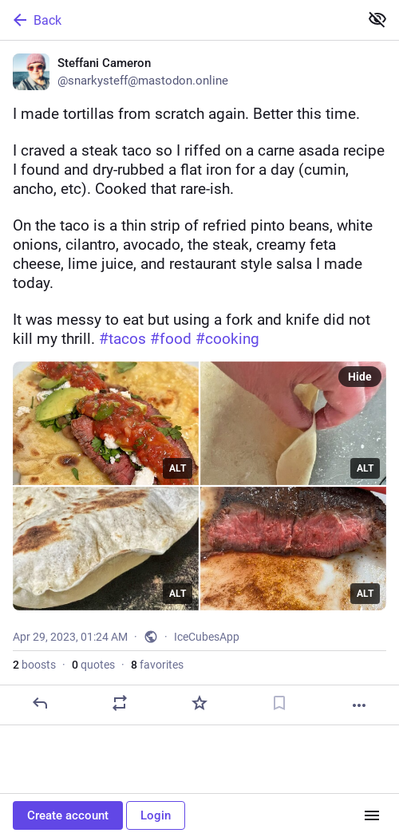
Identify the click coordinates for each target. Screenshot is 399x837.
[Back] (178, 20)
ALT (177, 468)
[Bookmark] (279, 703)
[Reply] (39, 703)
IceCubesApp (206, 636)
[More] (359, 705)
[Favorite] (199, 703)
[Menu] (372, 815)
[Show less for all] (377, 19)
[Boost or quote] (119, 703)
